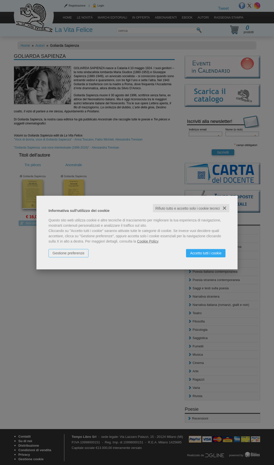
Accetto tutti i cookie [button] (205, 253)
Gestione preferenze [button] (68, 253)
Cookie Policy (147, 241)
